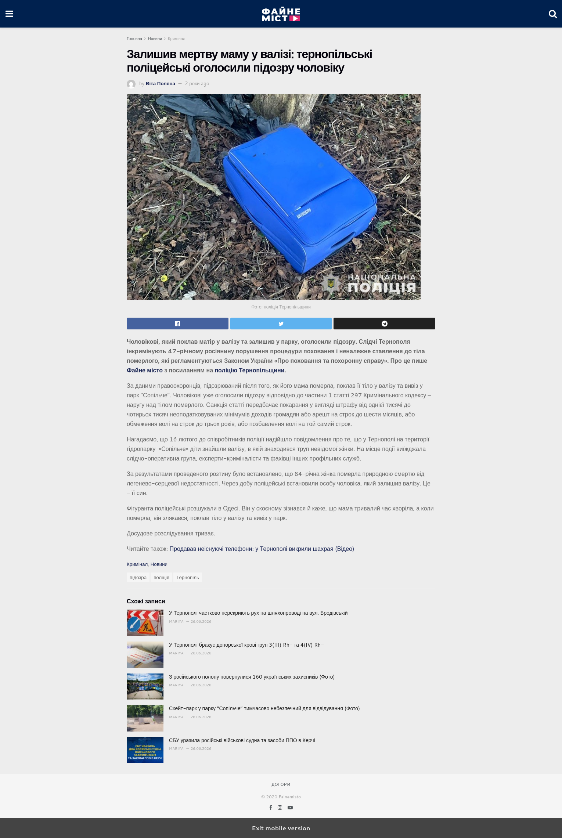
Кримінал (176, 38)
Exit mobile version (281, 828)
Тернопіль (187, 577)
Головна (134, 38)
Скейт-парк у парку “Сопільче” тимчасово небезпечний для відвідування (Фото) (264, 708)
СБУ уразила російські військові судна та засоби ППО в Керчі (242, 740)
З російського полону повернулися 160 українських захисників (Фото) (252, 676)
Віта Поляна (160, 83)
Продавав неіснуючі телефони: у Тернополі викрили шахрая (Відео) (261, 548)
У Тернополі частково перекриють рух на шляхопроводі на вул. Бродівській (258, 613)
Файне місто (145, 370)
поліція (161, 577)
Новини (155, 38)
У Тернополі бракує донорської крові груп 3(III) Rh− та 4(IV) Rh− (246, 645)
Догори (280, 784)
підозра (138, 577)
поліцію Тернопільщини (249, 370)
